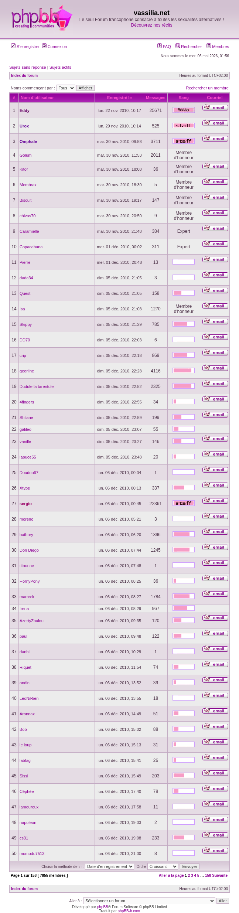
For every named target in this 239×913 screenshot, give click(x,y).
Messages (155, 97)
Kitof (24, 169)
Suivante (220, 875)
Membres (217, 46)
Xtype (25, 488)
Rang (183, 97)
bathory (26, 534)
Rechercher (188, 46)
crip (23, 355)
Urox (24, 126)
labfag (25, 760)
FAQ (164, 46)
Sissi (24, 776)
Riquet (25, 667)
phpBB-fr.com (129, 911)
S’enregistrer (25, 46)
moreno (26, 519)
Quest (25, 293)
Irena (24, 608)
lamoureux (29, 807)
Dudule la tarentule (37, 386)
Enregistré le (119, 97)
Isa (22, 309)
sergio (26, 503)
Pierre (25, 262)
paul (23, 636)
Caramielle (29, 231)
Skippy (26, 324)
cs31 (24, 838)
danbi (25, 652)
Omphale (28, 141)
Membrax (28, 185)
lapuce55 (28, 457)
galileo (25, 429)
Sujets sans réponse (27, 67)
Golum (25, 155)
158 (208, 875)
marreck (27, 597)
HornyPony (30, 581)
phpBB (102, 907)
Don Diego (29, 550)
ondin (25, 683)
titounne (27, 565)
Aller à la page (171, 875)
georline (27, 371)
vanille (25, 441)
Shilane (26, 417)
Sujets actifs (60, 67)
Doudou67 (29, 472)
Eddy (25, 110)
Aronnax (27, 714)
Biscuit (25, 200)
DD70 (25, 340)
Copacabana (31, 247)
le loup (25, 745)
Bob (23, 729)
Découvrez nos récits (151, 25)
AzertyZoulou (32, 621)
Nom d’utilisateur (37, 97)
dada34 (26, 278)
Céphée (27, 791)
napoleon (28, 822)
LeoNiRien (29, 698)
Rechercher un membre (207, 88)
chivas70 (27, 216)
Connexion (54, 46)
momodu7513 (32, 853)
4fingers (27, 402)
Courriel (214, 97)
